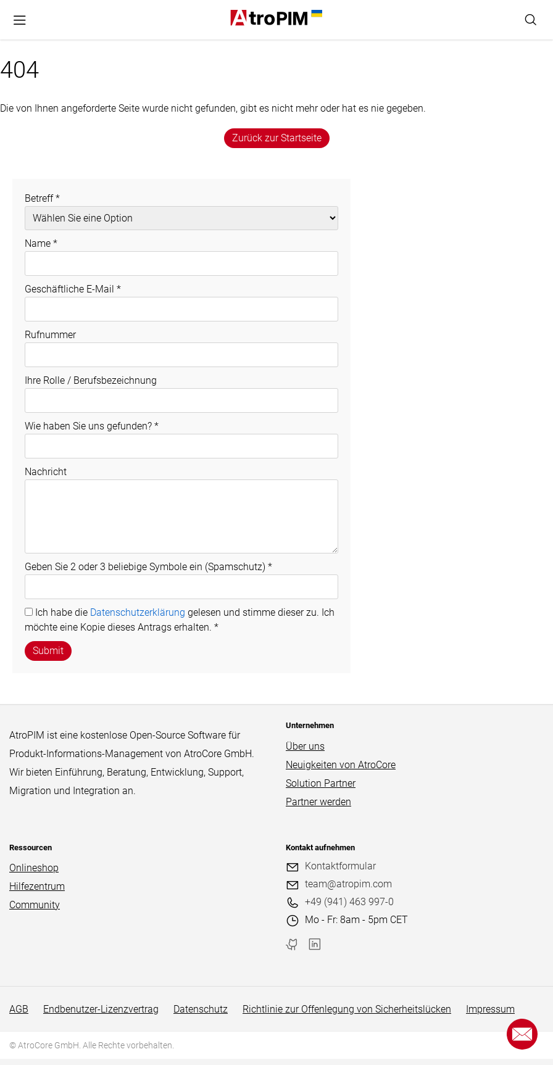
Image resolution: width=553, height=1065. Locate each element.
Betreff (42, 198)
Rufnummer (50, 335)
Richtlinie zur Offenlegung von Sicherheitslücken (347, 1009)
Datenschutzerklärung (137, 612)
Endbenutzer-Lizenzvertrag (101, 1009)
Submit (48, 651)
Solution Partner (321, 783)
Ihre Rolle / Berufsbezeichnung (91, 380)
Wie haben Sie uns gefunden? (92, 426)
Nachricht (46, 472)
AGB (18, 1009)
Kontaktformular (340, 866)
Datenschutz (200, 1009)
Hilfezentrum (37, 886)
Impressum (490, 1009)
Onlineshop (34, 868)
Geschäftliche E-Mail (73, 289)
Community (34, 905)
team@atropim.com (348, 884)
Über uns (305, 746)
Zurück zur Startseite (277, 138)
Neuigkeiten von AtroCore (341, 765)
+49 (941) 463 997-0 (349, 902)
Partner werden (318, 802)
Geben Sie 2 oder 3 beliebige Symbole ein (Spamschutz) (148, 567)
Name (41, 243)
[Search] (531, 20)
